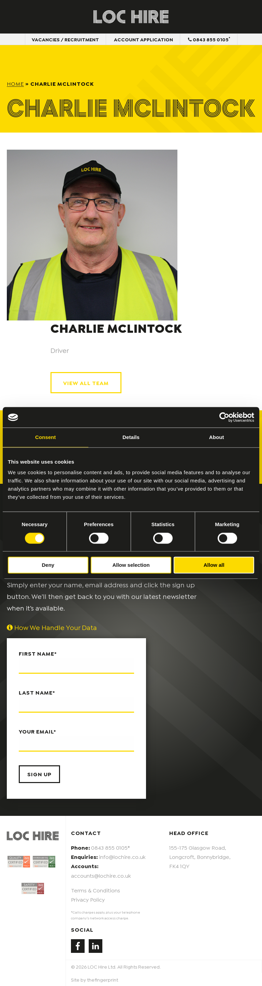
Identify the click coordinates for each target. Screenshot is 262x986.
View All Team (86, 382)
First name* (76, 662)
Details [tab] (131, 437)
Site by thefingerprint (94, 979)
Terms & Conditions (95, 890)
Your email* (76, 740)
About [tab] (216, 437)
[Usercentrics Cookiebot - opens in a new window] (224, 417)
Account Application (143, 39)
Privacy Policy (88, 899)
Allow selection (130, 565)
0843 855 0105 (209, 39)
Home (15, 83)
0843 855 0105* (110, 847)
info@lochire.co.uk (122, 856)
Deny (48, 565)
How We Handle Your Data (52, 627)
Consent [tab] (45, 437)
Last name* (76, 701)
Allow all (214, 565)
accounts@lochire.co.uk (101, 875)
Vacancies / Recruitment (65, 39)
